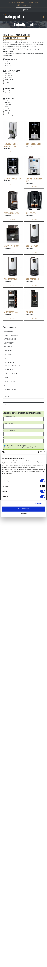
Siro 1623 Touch (10, 279)
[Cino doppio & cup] (34, 131)
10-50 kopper (8, 75)
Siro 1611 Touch (32, 246)
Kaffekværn (8, 351)
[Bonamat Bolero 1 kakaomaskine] (13, 131)
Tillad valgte (23, 513)
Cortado (7, 106)
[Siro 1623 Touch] (13, 266)
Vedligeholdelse (10, 390)
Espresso (7, 108)
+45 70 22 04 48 (27, 2)
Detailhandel (9, 370)
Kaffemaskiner (9, 363)
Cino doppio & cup (33, 143)
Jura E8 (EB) (31, 213)
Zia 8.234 (29, 312)
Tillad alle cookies (23, 508)
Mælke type (8, 88)
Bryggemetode (10, 59)
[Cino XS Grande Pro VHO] (34, 166)
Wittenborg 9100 (11, 312)
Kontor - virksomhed (12, 366)
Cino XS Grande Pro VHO (34, 180)
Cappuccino (8, 104)
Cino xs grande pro (12, 178)
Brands (6, 396)
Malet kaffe (7, 63)
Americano (7, 101)
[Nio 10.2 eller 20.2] (13, 233)
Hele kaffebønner (9, 62)
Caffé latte (7, 102)
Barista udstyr (9, 343)
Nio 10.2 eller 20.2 (11, 246)
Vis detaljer (38, 503)
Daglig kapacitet (11, 71)
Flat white (7, 110)
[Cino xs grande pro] (13, 166)
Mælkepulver (8, 93)
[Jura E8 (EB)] (34, 200)
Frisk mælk (7, 91)
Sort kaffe (7, 114)
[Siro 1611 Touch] (34, 233)
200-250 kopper (9, 81)
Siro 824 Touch (32, 279)
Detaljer (13, 151)
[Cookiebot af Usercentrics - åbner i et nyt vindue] (37, 452)
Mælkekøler (8, 347)
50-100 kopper (9, 77)
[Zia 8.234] (34, 299)
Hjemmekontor (10, 382)
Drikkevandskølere (11, 335)
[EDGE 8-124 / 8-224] (13, 200)
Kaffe (6, 359)
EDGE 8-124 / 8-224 (11, 213)
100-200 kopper (9, 79)
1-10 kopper (8, 73)
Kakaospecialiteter (9, 112)
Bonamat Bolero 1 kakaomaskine (11, 145)
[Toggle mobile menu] (43, 17)
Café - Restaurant (11, 374)
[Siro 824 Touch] (34, 266)
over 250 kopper (9, 83)
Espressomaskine (10, 339)
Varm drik (9, 98)
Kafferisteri (8, 355)
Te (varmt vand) (9, 116)
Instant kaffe (8, 65)
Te (4, 386)
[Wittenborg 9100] (13, 299)
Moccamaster (8, 331)
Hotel (7, 378)
